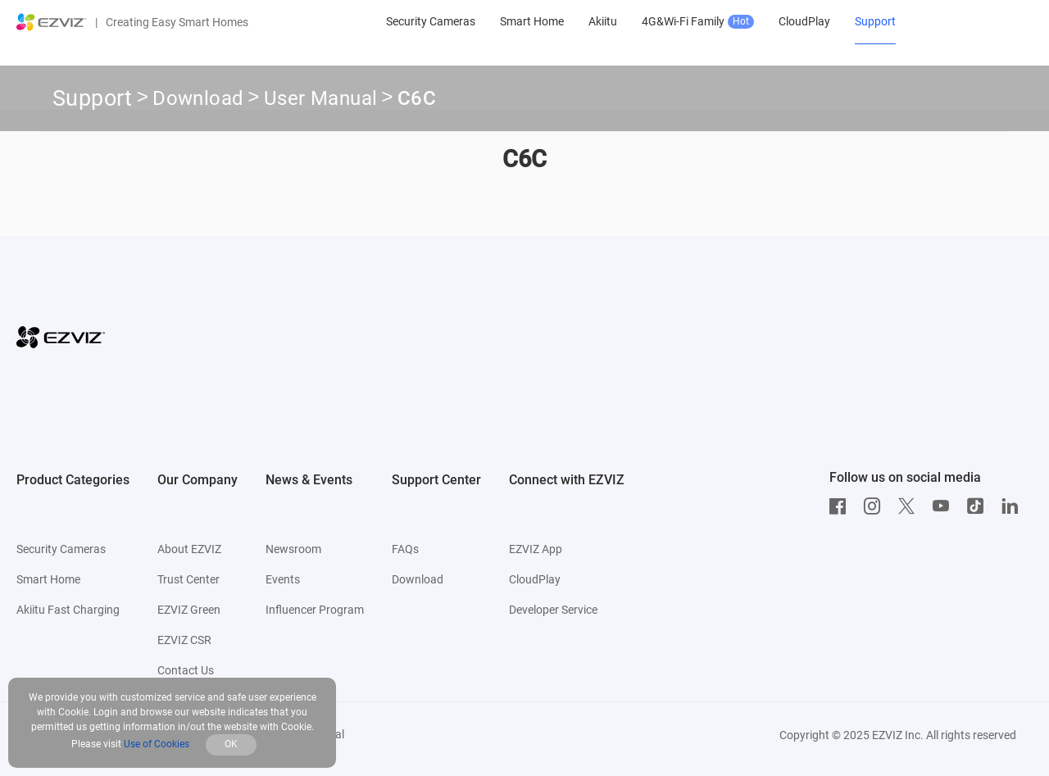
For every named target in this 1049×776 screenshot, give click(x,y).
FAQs (405, 549)
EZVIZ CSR (184, 640)
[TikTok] (979, 506)
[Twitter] (910, 506)
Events (283, 579)
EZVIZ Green (188, 609)
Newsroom (293, 549)
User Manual (321, 100)
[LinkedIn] (1013, 506)
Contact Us (185, 670)
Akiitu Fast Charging (68, 609)
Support (92, 98)
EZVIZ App (535, 549)
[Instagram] (876, 506)
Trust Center (188, 579)
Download (197, 100)
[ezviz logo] (51, 22)
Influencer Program (315, 609)
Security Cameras (61, 549)
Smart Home (48, 579)
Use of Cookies (156, 744)
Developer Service (553, 609)
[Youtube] (945, 506)
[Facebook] (841, 506)
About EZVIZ (189, 549)
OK (231, 744)
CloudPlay (535, 579)
